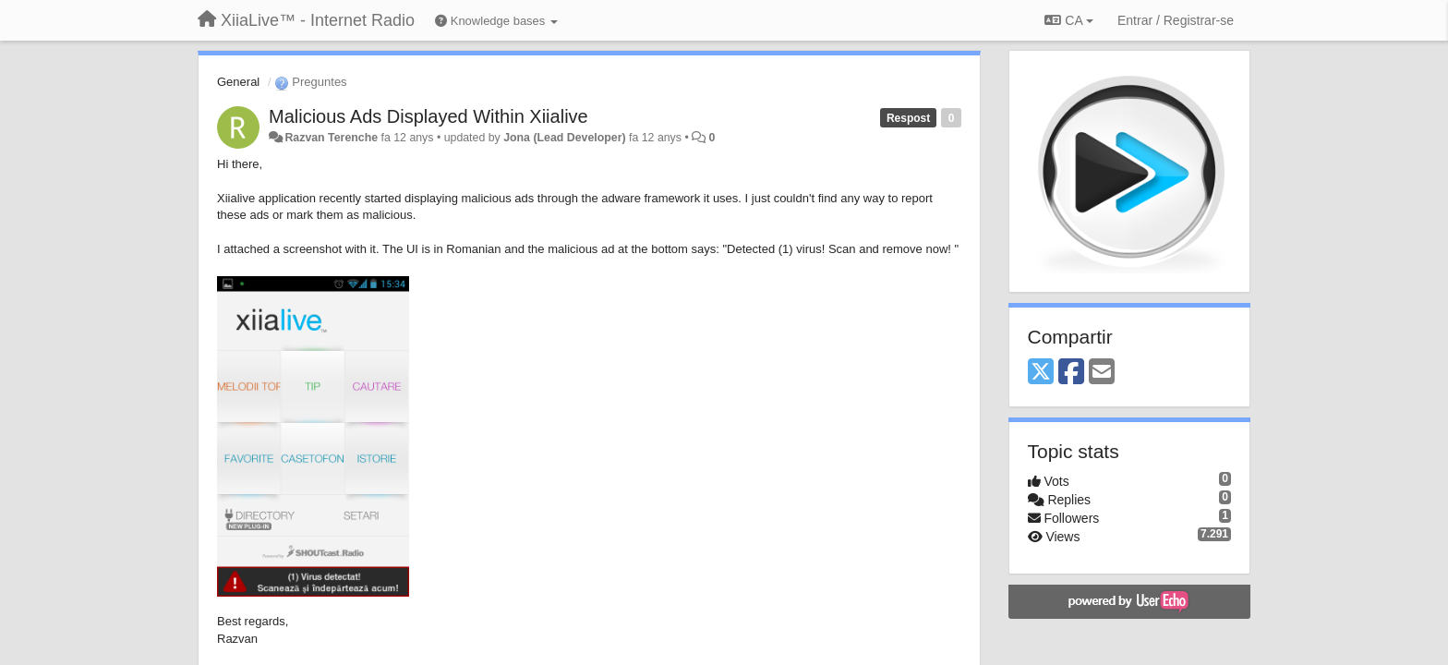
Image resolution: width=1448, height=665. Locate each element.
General (238, 82)
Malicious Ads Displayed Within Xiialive (428, 116)
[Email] (1102, 373)
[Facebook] (1071, 373)
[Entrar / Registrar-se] (1175, 20)
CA (1068, 20)
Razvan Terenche (331, 137)
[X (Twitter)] (1041, 373)
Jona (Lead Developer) (564, 137)
